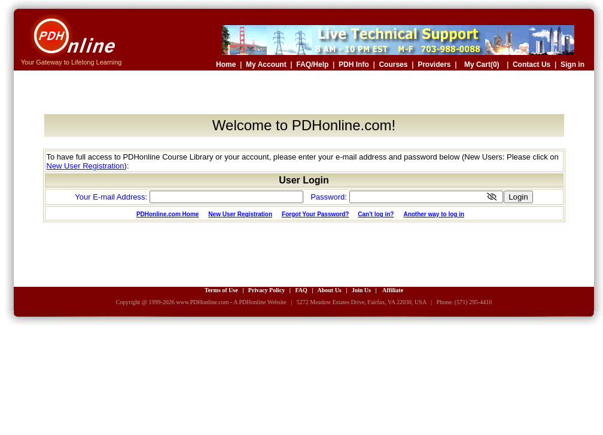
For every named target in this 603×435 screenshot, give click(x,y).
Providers (434, 64)
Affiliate (392, 290)
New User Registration (85, 165)
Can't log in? (376, 214)
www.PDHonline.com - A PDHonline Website (231, 302)
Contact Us (531, 64)
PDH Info (354, 64)
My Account (266, 64)
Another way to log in (433, 214)
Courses (393, 64)
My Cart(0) (482, 64)
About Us (329, 290)
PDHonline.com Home (167, 214)
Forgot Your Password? (315, 214)
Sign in (572, 64)
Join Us (361, 290)
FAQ (301, 290)
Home (226, 64)
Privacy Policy (266, 290)
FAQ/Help (312, 64)
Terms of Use (221, 290)
